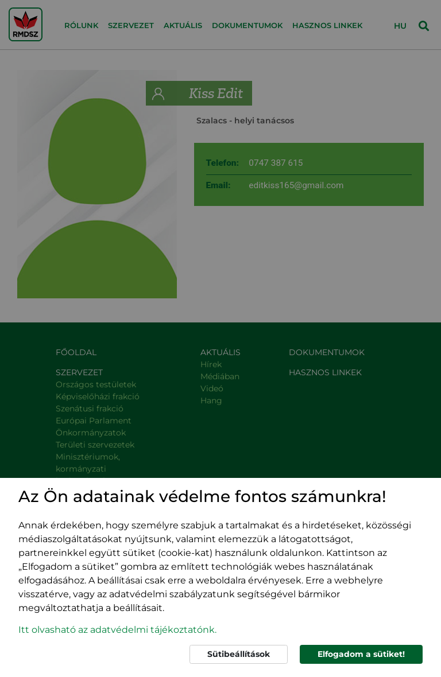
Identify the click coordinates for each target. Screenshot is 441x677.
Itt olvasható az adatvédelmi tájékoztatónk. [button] (117, 629)
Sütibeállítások (238, 654)
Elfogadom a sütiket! (361, 654)
